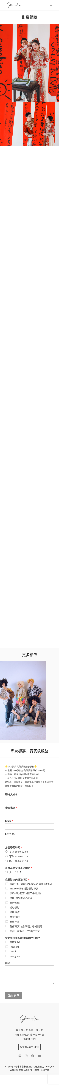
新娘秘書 (15, 921)
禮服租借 (15, 912)
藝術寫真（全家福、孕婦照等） (27, 926)
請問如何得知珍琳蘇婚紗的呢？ (22, 938)
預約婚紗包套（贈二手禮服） (26, 893)
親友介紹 (15, 942)
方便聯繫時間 (13, 847)
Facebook (14, 947)
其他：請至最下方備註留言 (25, 931)
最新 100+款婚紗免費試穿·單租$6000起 (31, 884)
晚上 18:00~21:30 (18, 861)
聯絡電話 (11, 807)
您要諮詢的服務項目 (17, 879)
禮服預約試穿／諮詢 (21, 898)
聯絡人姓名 (12, 794)
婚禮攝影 (15, 917)
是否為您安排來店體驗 (18, 868)
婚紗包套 (15, 903)
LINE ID (10, 834)
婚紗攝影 (15, 907)
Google (13, 951)
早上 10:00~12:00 (18, 851)
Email (9, 821)
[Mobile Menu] (51, 5)
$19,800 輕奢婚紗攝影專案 (24, 888)
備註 (7, 963)
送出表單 (13, 995)
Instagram (15, 956)
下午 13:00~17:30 (18, 856)
